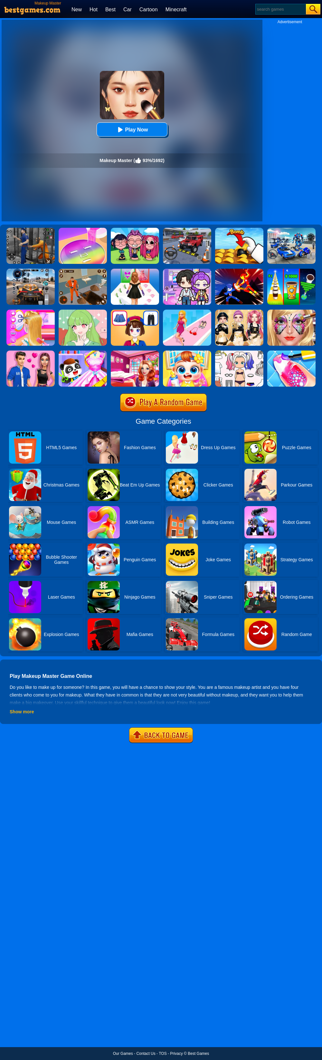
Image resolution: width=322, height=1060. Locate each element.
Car (127, 9)
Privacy (176, 1053)
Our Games (123, 1053)
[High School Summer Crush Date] (30, 353)
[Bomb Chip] (239, 230)
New (76, 9)
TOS (162, 1053)
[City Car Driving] (30, 271)
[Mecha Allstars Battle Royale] (291, 230)
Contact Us (145, 1053)
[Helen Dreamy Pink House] (135, 353)
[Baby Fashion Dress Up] (83, 353)
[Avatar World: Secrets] (187, 271)
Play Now (132, 130)
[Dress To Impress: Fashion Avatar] (239, 312)
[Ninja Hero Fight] (239, 271)
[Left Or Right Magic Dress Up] (135, 312)
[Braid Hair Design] (30, 312)
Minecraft (176, 9)
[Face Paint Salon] (291, 312)
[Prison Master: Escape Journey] (83, 271)
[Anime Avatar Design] (83, 312)
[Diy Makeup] (83, 230)
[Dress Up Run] (187, 312)
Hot (94, 9)
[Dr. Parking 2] (187, 230)
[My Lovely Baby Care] (187, 353)
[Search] (280, 9)
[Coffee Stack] (291, 271)
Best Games (198, 1053)
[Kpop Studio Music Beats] (135, 230)
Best (110, 9)
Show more (22, 711)
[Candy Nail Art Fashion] (291, 353)
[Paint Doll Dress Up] (239, 353)
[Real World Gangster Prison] (30, 230)
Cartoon (148, 9)
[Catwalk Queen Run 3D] (135, 271)
